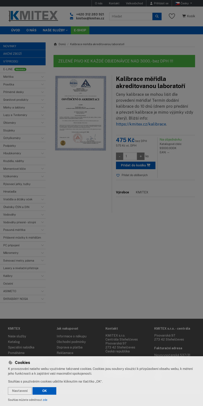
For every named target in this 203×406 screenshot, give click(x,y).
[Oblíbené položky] (172, 16)
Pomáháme (16, 353)
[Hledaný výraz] (130, 16)
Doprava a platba (69, 347)
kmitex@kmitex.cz (90, 18)
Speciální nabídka (21, 347)
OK (44, 391)
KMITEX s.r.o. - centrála (172, 328)
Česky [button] (182, 3)
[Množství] (130, 156)
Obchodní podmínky (71, 342)
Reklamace (65, 353)
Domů (60, 44)
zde (45, 399)
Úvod (15, 30)
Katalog (14, 342)
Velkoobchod (134, 3)
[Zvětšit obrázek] (81, 113)
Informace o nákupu (71, 336)
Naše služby (17, 336)
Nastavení (20, 391)
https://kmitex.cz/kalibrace (141, 124)
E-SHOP (80, 30)
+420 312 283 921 (90, 14)
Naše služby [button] (54, 30)
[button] (42, 77)
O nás (98, 3)
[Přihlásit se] (159, 3)
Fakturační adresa (168, 348)
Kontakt (114, 3)
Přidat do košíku (136, 165)
